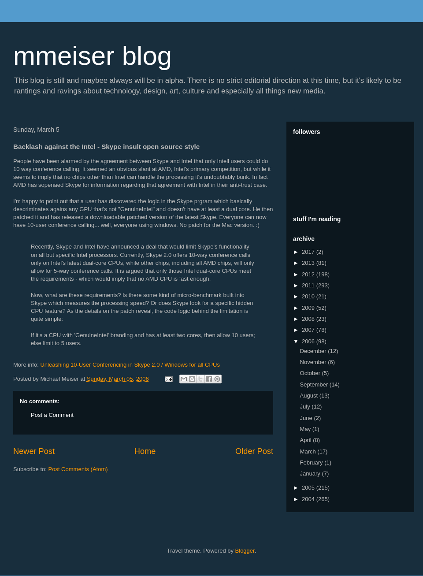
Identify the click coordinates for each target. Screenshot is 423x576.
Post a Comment (52, 415)
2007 (309, 330)
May (306, 429)
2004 (309, 499)
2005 (309, 487)
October (311, 373)
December (314, 351)
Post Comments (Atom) (78, 469)
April (306, 440)
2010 (309, 296)
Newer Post (34, 451)
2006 (309, 341)
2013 (309, 263)
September (315, 384)
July (306, 406)
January (311, 473)
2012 (309, 274)
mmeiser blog (92, 56)
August (309, 395)
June (307, 418)
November (314, 362)
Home (145, 451)
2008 (309, 319)
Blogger (245, 550)
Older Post (254, 451)
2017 (309, 252)
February (312, 462)
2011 (309, 285)
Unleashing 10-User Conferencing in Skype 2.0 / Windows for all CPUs (130, 364)
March (309, 451)
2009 (309, 308)
